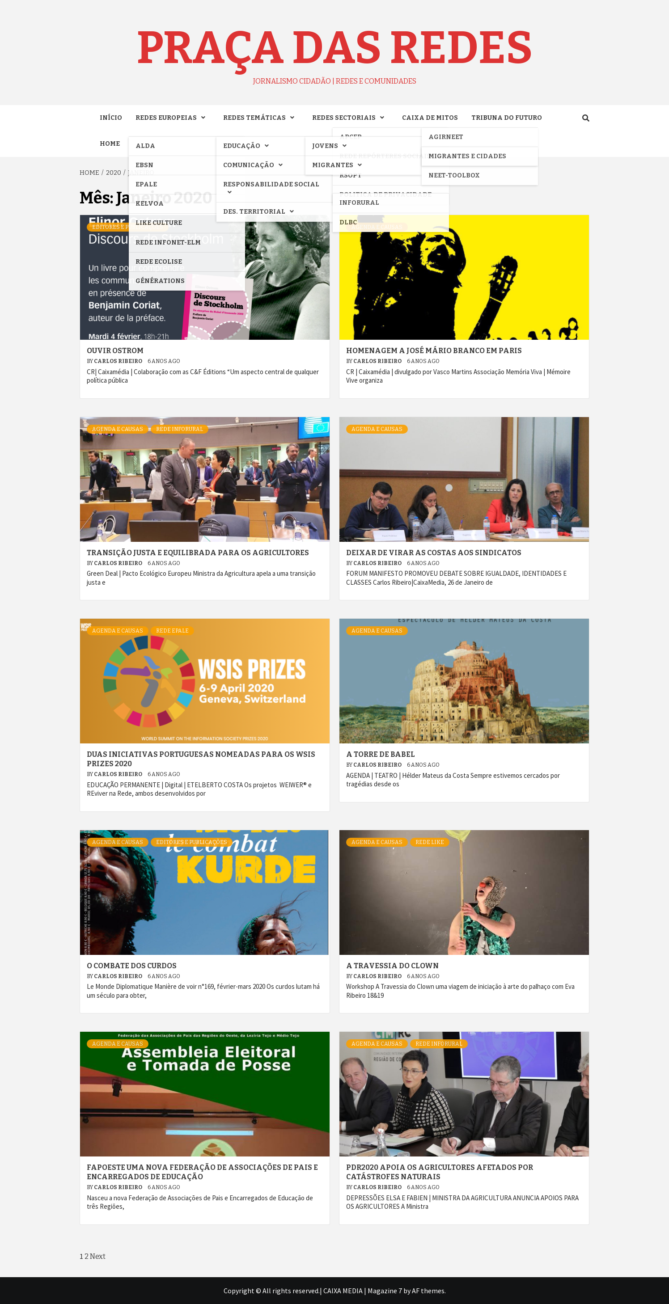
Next (98, 1256)
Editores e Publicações (127, 227)
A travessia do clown (392, 966)
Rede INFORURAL (179, 429)
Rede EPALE (172, 631)
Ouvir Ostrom (115, 350)
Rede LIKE (429, 842)
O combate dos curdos (132, 966)
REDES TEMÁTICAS (261, 118)
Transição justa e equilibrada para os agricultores (198, 553)
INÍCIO (111, 118)
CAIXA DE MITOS (430, 118)
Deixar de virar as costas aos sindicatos (433, 553)
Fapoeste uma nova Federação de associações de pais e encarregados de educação (202, 1172)
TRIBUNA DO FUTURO (506, 118)
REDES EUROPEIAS (172, 118)
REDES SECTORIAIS (350, 118)
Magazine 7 (385, 1290)
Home (110, 144)
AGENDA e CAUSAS (376, 227)
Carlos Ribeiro (118, 361)
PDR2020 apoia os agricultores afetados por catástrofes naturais (439, 1172)
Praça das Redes (334, 48)
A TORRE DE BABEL (380, 754)
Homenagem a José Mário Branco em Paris (434, 350)
